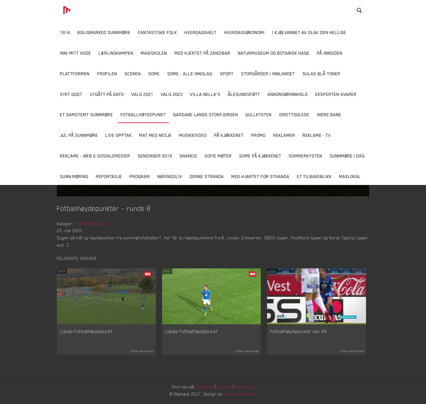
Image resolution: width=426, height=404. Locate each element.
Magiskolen (154, 53)
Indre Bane (329, 114)
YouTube (224, 386)
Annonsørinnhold (288, 94)
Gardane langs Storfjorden (205, 114)
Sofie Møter (218, 155)
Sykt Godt (71, 94)
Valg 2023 (172, 94)
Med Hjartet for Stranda (260, 176)
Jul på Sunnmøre (79, 135)
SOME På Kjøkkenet (260, 155)
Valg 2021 (142, 94)
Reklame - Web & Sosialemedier (95, 155)
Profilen (107, 73)
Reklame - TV (317, 135)
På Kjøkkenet (229, 135)
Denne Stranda (207, 176)
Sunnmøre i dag (347, 155)
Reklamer (284, 135)
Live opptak (119, 135)
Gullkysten (258, 114)
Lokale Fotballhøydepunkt (86, 331)
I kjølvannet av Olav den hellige (309, 32)
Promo (258, 135)
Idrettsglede (294, 114)
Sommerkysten (305, 155)
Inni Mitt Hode (75, 53)
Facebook (205, 386)
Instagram (244, 386)
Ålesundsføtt (244, 94)
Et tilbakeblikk (314, 176)
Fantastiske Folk (157, 32)
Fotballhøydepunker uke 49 (298, 331)
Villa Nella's (205, 94)
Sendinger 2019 (155, 155)
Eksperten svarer (336, 94)
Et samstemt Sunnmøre (86, 114)
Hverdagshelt (201, 32)
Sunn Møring (74, 176)
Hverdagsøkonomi (244, 32)
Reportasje (109, 176)
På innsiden (330, 53)
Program (140, 176)
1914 (65, 32)
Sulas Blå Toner (321, 73)
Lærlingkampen (116, 53)
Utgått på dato (107, 94)
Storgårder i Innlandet (268, 73)
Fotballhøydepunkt (143, 114)
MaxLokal (350, 176)
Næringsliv (169, 176)
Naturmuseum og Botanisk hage (274, 53)
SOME (154, 73)
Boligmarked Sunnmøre (104, 32)
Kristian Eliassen (239, 394)
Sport (227, 73)
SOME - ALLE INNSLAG (189, 73)
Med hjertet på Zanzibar (202, 53)
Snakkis (188, 155)
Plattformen (75, 73)
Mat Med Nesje (155, 135)
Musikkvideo (193, 135)
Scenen (133, 73)
